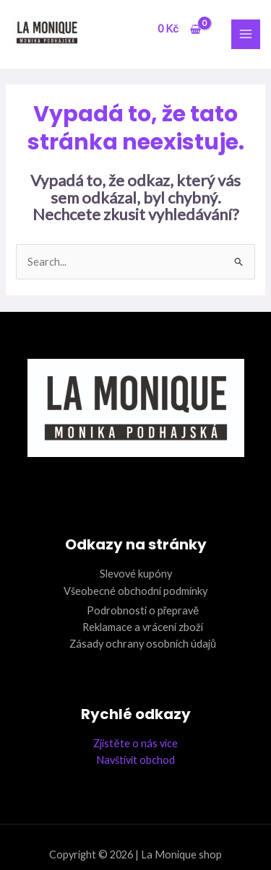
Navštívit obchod (135, 760)
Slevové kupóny (136, 573)
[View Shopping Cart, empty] (179, 29)
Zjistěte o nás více (135, 743)
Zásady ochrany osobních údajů (142, 644)
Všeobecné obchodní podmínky (135, 591)
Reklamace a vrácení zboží (142, 627)
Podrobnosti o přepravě (143, 610)
